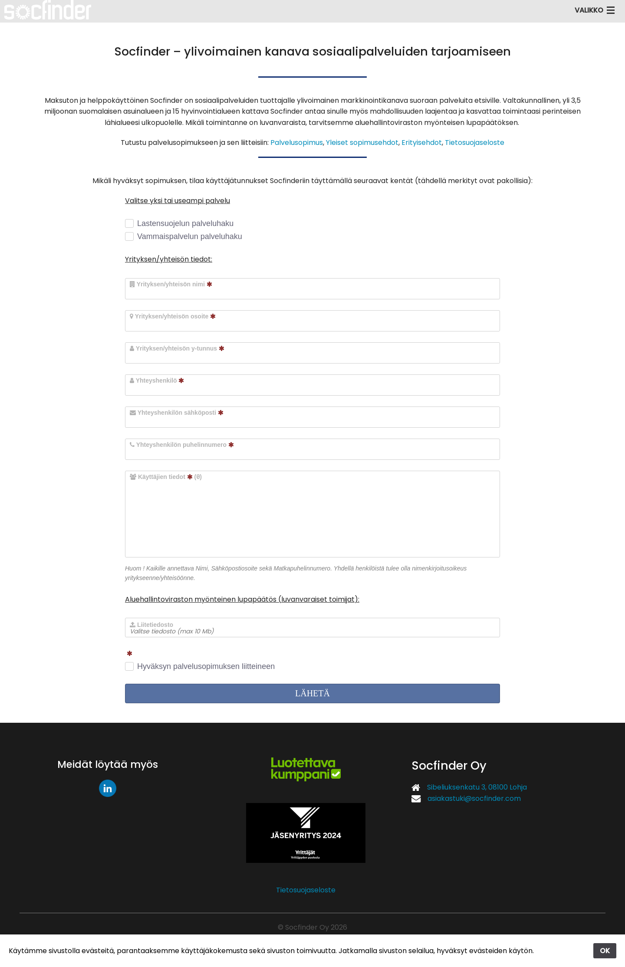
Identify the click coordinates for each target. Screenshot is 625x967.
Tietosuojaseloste (474, 143)
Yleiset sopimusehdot (362, 143)
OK (605, 951)
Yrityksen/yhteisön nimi (171, 284)
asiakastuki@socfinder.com (474, 798)
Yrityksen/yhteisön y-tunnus (177, 348)
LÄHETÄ (312, 693)
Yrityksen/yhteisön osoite (173, 316)
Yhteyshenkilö (157, 380)
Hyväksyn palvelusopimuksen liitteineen (206, 666)
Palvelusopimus (296, 143)
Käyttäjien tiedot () (166, 476)
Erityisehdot (421, 143)
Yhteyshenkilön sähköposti (177, 412)
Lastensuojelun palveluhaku (185, 223)
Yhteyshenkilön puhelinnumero (182, 444)
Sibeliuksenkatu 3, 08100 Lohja (477, 787)
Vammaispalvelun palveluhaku (189, 236)
